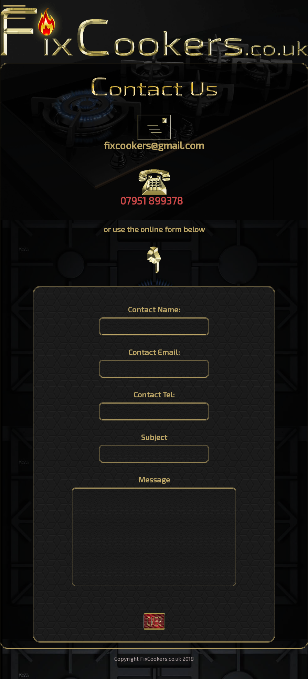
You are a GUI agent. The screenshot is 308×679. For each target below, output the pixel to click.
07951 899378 (151, 201)
